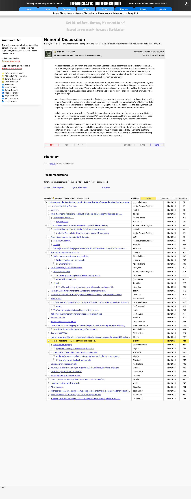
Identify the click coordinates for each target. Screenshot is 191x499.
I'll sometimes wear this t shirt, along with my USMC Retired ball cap (79, 225)
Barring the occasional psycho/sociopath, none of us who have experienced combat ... (90, 248)
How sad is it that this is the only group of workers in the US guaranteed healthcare (86, 295)
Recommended (181, 198)
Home (28, 9)
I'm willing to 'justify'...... (63, 218)
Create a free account (11, 61)
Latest (48, 9)
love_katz (106, 187)
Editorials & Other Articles (16, 76)
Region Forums (11, 96)
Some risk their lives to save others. (66, 375)
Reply (157, 145)
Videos (86, 9)
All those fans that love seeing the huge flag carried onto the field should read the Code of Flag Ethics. (94, 391)
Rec (51, 145)
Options (128, 145)
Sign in (162, 9)
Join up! (143, 9)
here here (55, 210)
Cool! (58, 306)
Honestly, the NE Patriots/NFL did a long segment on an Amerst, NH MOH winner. (85, 399)
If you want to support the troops (65, 252)
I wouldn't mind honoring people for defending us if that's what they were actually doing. (88, 325)
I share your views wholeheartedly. (65, 383)
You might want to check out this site (75, 360)
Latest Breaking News (14, 73)
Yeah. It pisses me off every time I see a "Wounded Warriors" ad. (78, 379)
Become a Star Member (12, 69)
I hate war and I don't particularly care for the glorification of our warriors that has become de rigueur (109, 44)
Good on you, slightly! (62, 345)
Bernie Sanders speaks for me (63, 322)
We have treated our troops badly (70, 260)
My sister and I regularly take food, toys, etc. (75, 348)
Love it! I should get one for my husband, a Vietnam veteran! (79, 229)
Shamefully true (66, 264)
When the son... (57, 387)
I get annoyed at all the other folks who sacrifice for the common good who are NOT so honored (91, 337)
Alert (80, 145)
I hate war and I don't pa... (111, 13)
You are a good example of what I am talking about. (78, 275)
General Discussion (84, 13)
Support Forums (12, 98)
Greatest (67, 9)
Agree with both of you (66, 279)
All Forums (9, 84)
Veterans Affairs (58, 318)
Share (142, 145)
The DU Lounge (11, 82)
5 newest (164, 198)
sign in (52, 164)
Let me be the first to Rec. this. (64, 206)
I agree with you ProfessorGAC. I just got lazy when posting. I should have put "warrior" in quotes (94, 302)
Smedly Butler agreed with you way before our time (75, 329)
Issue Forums (10, 87)
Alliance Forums (11, 93)
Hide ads (124, 9)
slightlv (60, 51)
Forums (105, 9)
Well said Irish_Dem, (61, 272)
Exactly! (56, 283)
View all (157, 43)
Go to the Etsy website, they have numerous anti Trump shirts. (82, 233)
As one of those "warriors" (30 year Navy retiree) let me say (76, 395)
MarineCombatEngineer (54, 187)
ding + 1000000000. (59, 333)
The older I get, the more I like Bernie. (66, 372)
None (148, 198)
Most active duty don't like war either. (66, 268)
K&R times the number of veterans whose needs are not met (76, 314)
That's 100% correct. (62, 241)
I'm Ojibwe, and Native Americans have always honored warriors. (78, 291)
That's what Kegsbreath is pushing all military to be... (76, 310)
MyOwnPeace (62, 222)
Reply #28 (133, 13)
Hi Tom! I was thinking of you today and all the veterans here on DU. (85, 287)
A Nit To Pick (56, 298)
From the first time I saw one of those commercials (75, 352)
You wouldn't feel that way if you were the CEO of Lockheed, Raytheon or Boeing (85, 368)
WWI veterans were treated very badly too (71, 256)
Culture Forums (11, 90)
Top (66, 145)
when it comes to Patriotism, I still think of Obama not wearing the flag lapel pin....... (87, 214)
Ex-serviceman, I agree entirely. (64, 364)
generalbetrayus (80, 187)
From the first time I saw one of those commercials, (73, 341)
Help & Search (11, 101)
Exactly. (56, 245)
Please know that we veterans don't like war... (70, 237)
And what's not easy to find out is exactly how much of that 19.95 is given (87, 356)
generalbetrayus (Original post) (152, 52)
